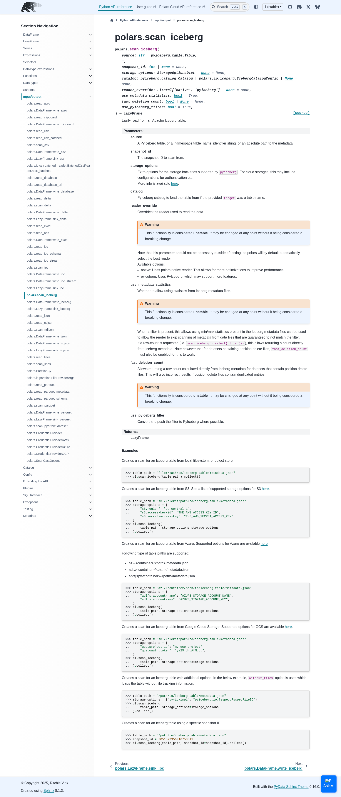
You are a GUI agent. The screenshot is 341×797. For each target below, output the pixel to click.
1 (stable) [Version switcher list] (271, 7)
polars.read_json (38, 315)
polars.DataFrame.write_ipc (46, 274)
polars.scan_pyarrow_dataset (47, 426)
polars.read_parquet (41, 385)
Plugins (28, 488)
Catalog (28, 467)
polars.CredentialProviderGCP (48, 453)
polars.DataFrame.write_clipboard (50, 124)
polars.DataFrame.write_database (50, 191)
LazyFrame (31, 41)
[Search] (229, 7)
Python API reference (115, 7)
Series (27, 48)
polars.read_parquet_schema (47, 398)
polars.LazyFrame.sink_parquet (48, 419)
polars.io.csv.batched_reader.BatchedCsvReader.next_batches (58, 168)
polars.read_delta (39, 198)
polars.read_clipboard (42, 117)
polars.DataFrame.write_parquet (49, 412)
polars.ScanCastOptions (43, 460)
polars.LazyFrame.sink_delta (47, 219)
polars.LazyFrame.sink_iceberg (48, 308)
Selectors (29, 62)
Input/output (32, 96)
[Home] (111, 20)
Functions (30, 76)
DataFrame (31, 34)
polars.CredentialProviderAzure (48, 447)
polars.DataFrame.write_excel (47, 240)
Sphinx (48, 790)
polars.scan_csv (38, 145)
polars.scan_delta (39, 205)
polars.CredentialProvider (44, 433)
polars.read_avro (38, 103)
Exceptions (30, 502)
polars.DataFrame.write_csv (46, 152)
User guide (143, 7)
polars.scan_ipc (37, 267)
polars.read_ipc (37, 246)
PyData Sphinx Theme (291, 787)
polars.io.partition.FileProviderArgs (50, 378)
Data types (30, 83)
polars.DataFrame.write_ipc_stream (51, 281)
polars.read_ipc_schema (44, 253)
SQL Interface (32, 495)
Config (27, 474)
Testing (28, 509)
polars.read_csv (38, 131)
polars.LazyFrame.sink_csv (45, 158)
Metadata (29, 516)
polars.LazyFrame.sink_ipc (45, 288)
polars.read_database (42, 177)
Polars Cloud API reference (180, 7)
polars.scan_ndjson (40, 329)
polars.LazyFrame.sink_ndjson (48, 350)
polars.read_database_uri (44, 184)
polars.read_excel (39, 226)
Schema (29, 89)
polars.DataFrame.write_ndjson (48, 343)
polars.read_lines (38, 357)
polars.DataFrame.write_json (47, 336)
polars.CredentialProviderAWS (48, 440)
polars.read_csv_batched (44, 138)
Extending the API (35, 481)
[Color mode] (256, 7)
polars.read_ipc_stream (43, 260)
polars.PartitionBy (39, 371)
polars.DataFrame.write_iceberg (49, 302)
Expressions (31, 55)
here (174, 183)
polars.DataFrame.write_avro (47, 110)
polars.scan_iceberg (42, 295)
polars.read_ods (38, 233)
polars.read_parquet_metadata (48, 391)
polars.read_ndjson (40, 322)
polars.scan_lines (39, 364)
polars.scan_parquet (41, 405)
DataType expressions (38, 69)
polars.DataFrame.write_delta (47, 212)
